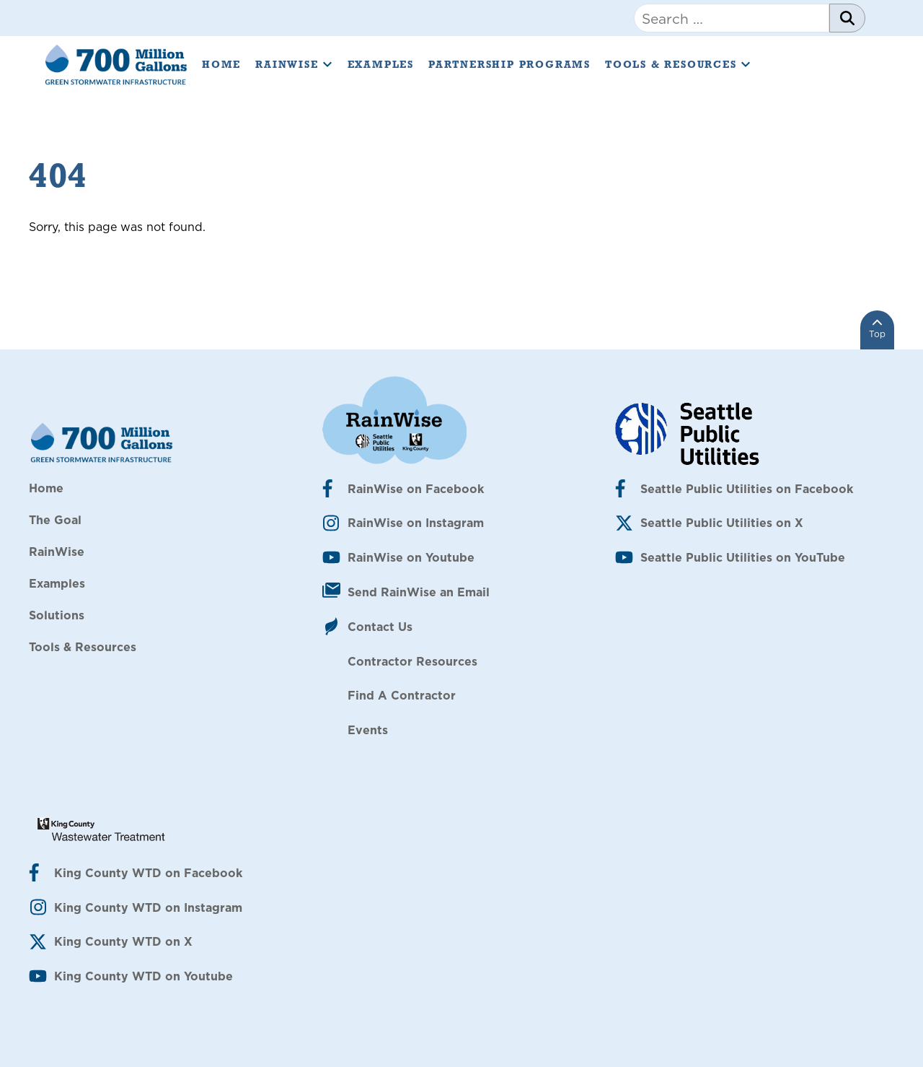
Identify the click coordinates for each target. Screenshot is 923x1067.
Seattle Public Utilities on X (721, 523)
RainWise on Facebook (416, 489)
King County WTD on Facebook (148, 873)
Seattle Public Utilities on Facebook (746, 489)
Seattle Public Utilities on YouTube (742, 557)
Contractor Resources (412, 661)
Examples (381, 64)
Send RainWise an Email (419, 592)
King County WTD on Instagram (148, 907)
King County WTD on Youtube (143, 976)
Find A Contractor (402, 695)
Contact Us (380, 627)
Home (221, 64)
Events (368, 730)
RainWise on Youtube (411, 557)
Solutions (56, 615)
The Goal (55, 520)
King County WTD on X (123, 941)
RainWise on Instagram (416, 523)
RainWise (293, 64)
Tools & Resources (678, 64)
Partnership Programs (509, 64)
